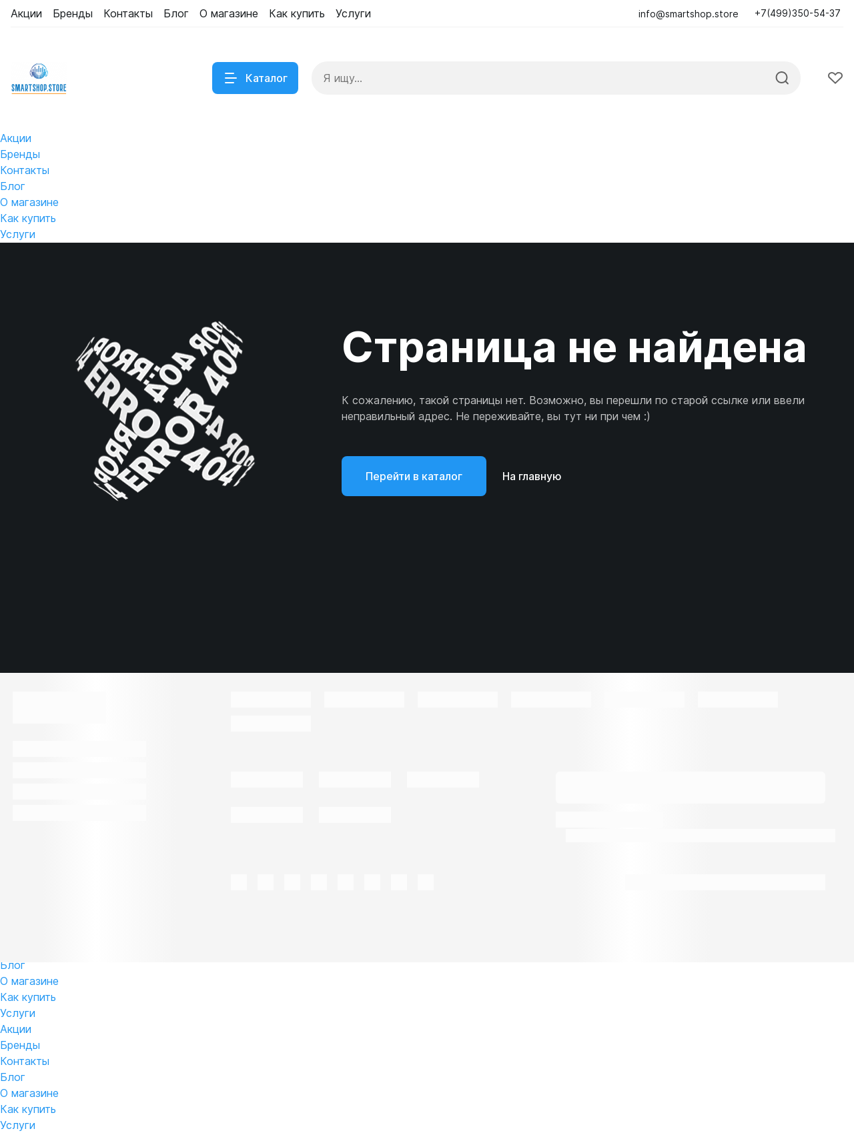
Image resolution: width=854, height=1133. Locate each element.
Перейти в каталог (414, 476)
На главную (532, 476)
